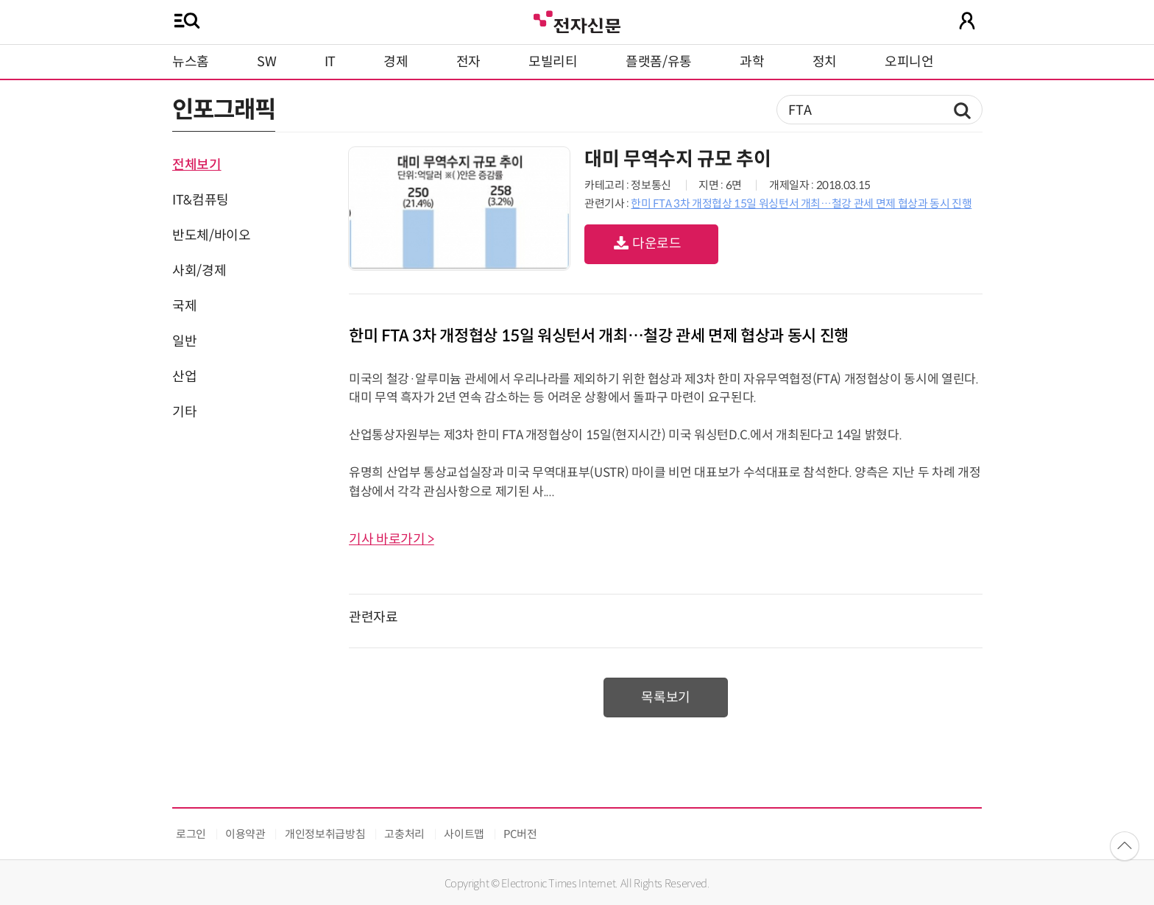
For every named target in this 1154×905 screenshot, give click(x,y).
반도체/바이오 (211, 235)
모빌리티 (553, 62)
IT (330, 62)
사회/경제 (199, 271)
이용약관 (245, 834)
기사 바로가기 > (391, 539)
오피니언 (909, 62)
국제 (184, 306)
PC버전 (520, 834)
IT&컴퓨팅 (200, 200)
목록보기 (665, 697)
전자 (468, 62)
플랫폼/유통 (659, 62)
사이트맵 (464, 834)
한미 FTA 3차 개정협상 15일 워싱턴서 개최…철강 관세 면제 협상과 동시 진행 (801, 203)
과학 (752, 62)
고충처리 (404, 834)
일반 (184, 341)
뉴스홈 (190, 62)
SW (266, 62)
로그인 (191, 834)
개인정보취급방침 (325, 834)
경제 (395, 62)
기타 (184, 412)
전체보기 (197, 165)
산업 (184, 377)
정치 (825, 62)
